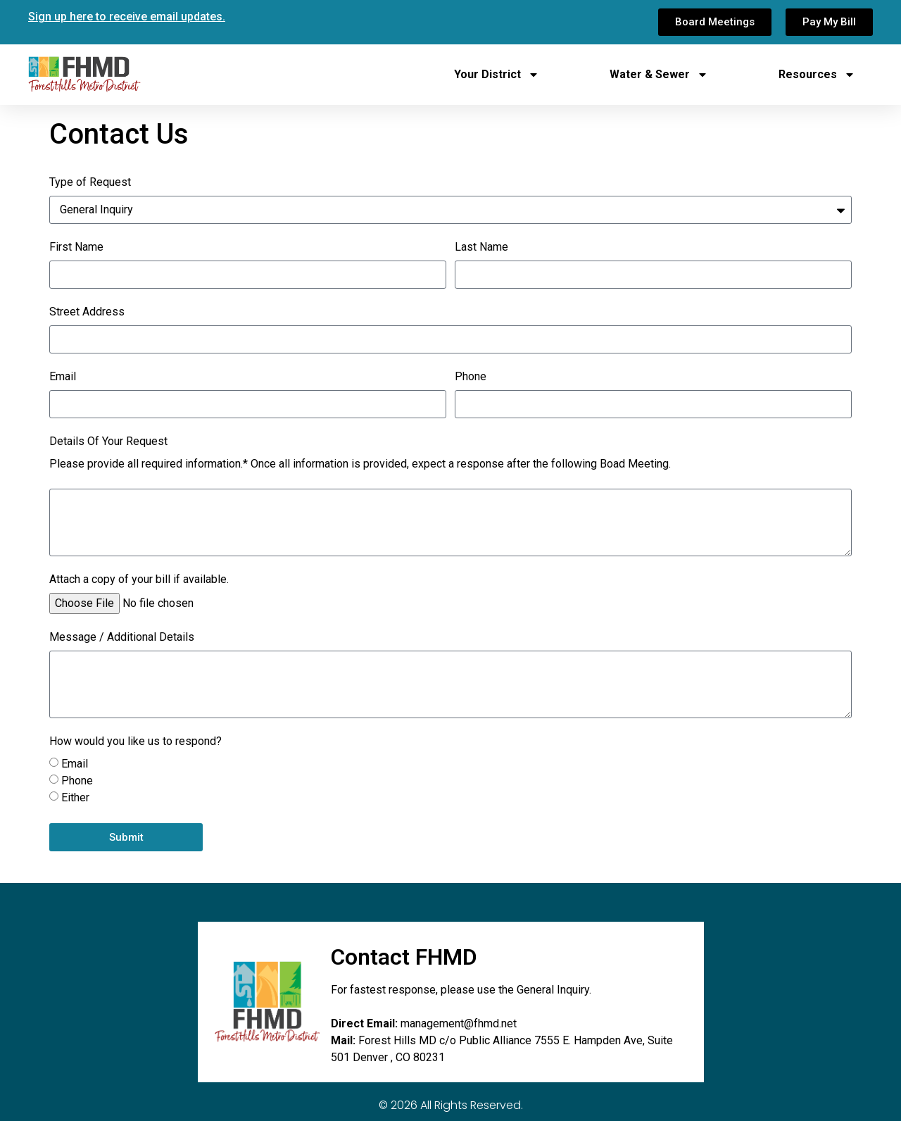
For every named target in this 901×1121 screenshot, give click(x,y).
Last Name (481, 247)
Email (62, 377)
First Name (76, 247)
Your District (496, 75)
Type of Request (90, 183)
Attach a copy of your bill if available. (139, 580)
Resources (817, 75)
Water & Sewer (659, 75)
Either (75, 797)
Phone (470, 377)
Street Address (87, 312)
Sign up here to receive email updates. (126, 16)
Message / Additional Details (121, 638)
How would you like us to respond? (135, 742)
